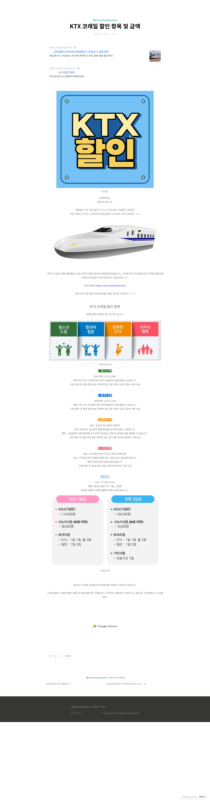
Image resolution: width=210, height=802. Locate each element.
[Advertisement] (105, 27)
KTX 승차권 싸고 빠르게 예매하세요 (66, 116)
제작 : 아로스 (76, 793)
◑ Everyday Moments (105, 60)
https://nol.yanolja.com (60, 88)
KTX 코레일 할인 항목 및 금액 (105, 66)
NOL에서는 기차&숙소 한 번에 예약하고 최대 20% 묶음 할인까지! (81, 96)
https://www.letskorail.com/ (111, 365)
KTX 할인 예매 (67, 112)
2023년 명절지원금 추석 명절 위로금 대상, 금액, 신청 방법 (125, 764)
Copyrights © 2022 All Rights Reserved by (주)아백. (120, 793)
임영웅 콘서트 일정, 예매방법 (56, 764)
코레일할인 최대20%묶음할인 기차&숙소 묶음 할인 (81, 91)
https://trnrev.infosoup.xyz (62, 108)
